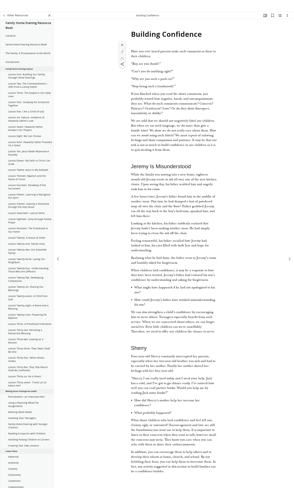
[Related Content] (280, 16)
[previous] (58, 247)
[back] (4, 16)
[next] (289, 247)
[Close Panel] (49, 16)
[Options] (287, 16)
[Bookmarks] (272, 16)
